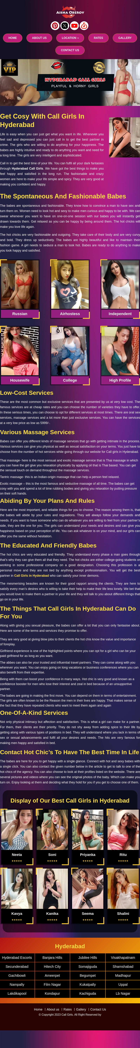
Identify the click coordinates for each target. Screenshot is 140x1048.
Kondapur (52, 993)
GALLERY (125, 37)
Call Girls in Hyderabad (31, 575)
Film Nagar (52, 984)
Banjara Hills (52, 958)
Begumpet (88, 975)
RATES (98, 37)
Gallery (81, 1009)
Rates (68, 1009)
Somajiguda (87, 966)
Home (12, 37)
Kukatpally (88, 984)
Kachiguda (87, 993)
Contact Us (98, 1009)
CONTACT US (70, 50)
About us (39, 37)
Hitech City (52, 966)
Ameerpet (52, 975)
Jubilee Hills (87, 958)
